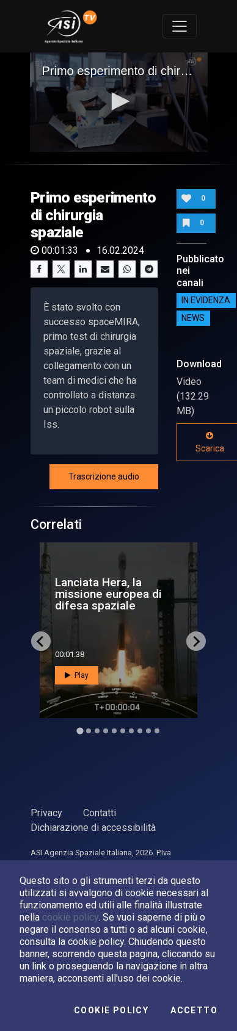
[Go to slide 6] (122, 730)
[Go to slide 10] (157, 730)
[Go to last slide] (41, 641)
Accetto (193, 1010)
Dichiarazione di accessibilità (93, 827)
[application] (119, 102)
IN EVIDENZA (205, 301)
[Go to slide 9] (148, 730)
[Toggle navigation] (179, 26)
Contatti (99, 813)
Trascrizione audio (103, 476)
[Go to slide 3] (97, 730)
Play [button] (77, 675)
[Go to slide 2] (88, 730)
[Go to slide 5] (114, 730)
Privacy (46, 813)
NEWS (193, 318)
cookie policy (70, 917)
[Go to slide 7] (131, 730)
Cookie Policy (111, 1010)
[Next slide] (196, 641)
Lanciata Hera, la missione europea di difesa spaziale (108, 593)
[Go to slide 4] (105, 730)
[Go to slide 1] (79, 731)
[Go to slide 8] (139, 730)
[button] (118, 101)
